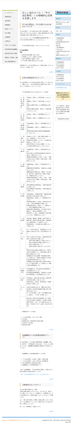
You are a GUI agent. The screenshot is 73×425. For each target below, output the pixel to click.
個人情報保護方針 (10, 61)
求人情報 (7, 33)
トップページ (9, 12)
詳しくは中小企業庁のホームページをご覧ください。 (36, 374)
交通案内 (7, 37)
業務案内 (7, 25)
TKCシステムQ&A (10, 45)
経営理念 (7, 21)
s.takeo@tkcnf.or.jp (61, 87)
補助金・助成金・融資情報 (11, 57)
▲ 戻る (51, 72)
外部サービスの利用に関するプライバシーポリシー (16, 420)
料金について (9, 29)
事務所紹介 (8, 16)
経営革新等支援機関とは (11, 49)
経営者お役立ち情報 (11, 53)
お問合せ (7, 41)
